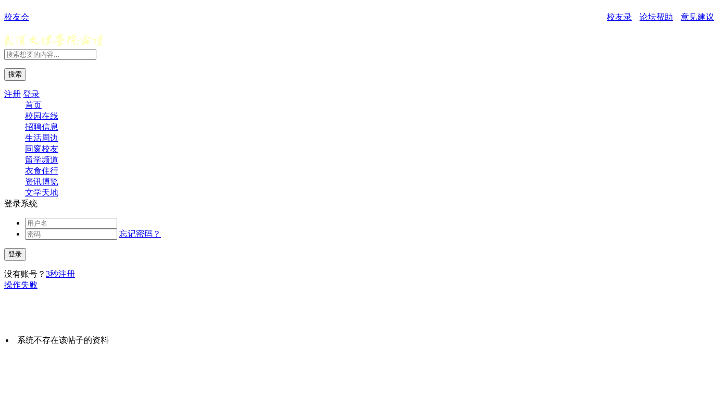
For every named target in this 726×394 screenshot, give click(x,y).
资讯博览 (41, 181)
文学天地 (41, 192)
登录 (31, 94)
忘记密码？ (140, 233)
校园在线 (41, 116)
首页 (33, 105)
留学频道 (41, 159)
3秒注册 (60, 273)
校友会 (16, 17)
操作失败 (20, 284)
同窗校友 (41, 148)
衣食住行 (41, 170)
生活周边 (41, 137)
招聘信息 (41, 126)
